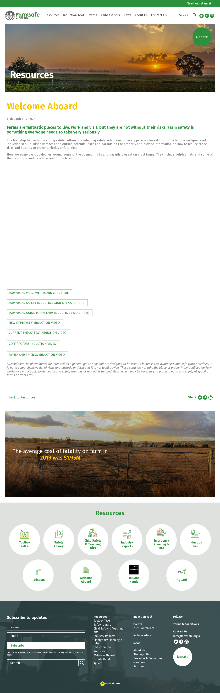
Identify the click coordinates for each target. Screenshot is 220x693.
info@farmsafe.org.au (187, 636)
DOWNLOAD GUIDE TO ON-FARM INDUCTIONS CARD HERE (49, 313)
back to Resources (22, 397)
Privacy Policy (58, 652)
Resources (110, 513)
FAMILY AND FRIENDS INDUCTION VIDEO (37, 355)
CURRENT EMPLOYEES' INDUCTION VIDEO (38, 333)
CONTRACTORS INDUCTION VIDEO (32, 344)
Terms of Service (75, 652)
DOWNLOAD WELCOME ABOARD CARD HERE (39, 293)
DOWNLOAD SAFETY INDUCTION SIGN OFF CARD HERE (46, 303)
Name (14, 627)
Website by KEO (110, 683)
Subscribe (17, 645)
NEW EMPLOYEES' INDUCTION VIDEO (34, 323)
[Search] (194, 15)
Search (184, 15)
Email (14, 636)
